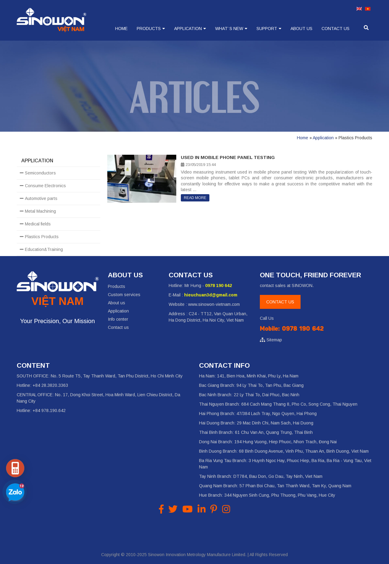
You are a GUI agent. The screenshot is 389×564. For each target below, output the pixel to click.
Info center (118, 319)
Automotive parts (41, 198)
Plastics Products (42, 236)
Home (121, 28)
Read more (195, 198)
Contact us (335, 28)
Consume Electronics (45, 185)
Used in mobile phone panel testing (228, 157)
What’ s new (229, 28)
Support (266, 28)
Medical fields (38, 223)
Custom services (124, 294)
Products (149, 28)
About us (301, 28)
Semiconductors (40, 173)
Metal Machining (40, 211)
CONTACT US (280, 301)
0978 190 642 (218, 285)
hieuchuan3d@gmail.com (210, 294)
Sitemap (274, 339)
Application (188, 28)
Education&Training (44, 249)
